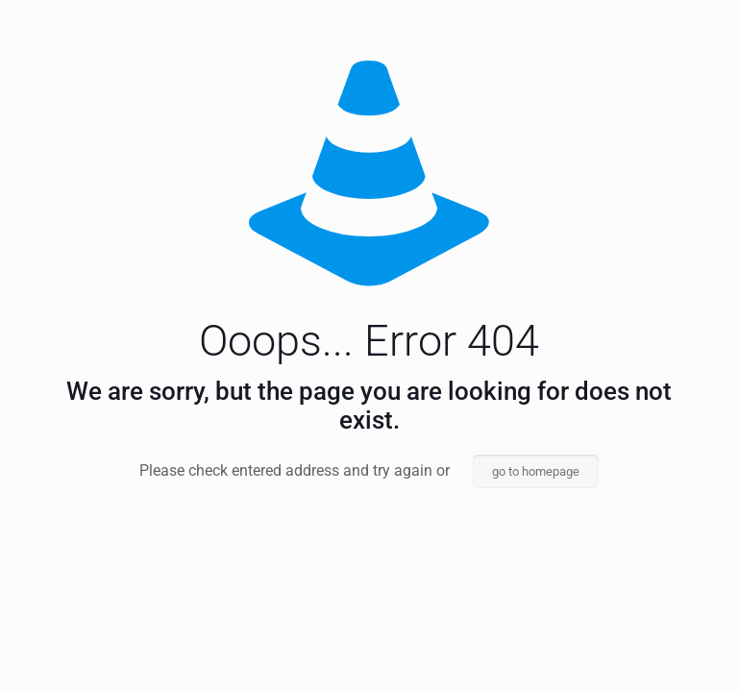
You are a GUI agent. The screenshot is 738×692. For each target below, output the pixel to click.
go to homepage (535, 471)
